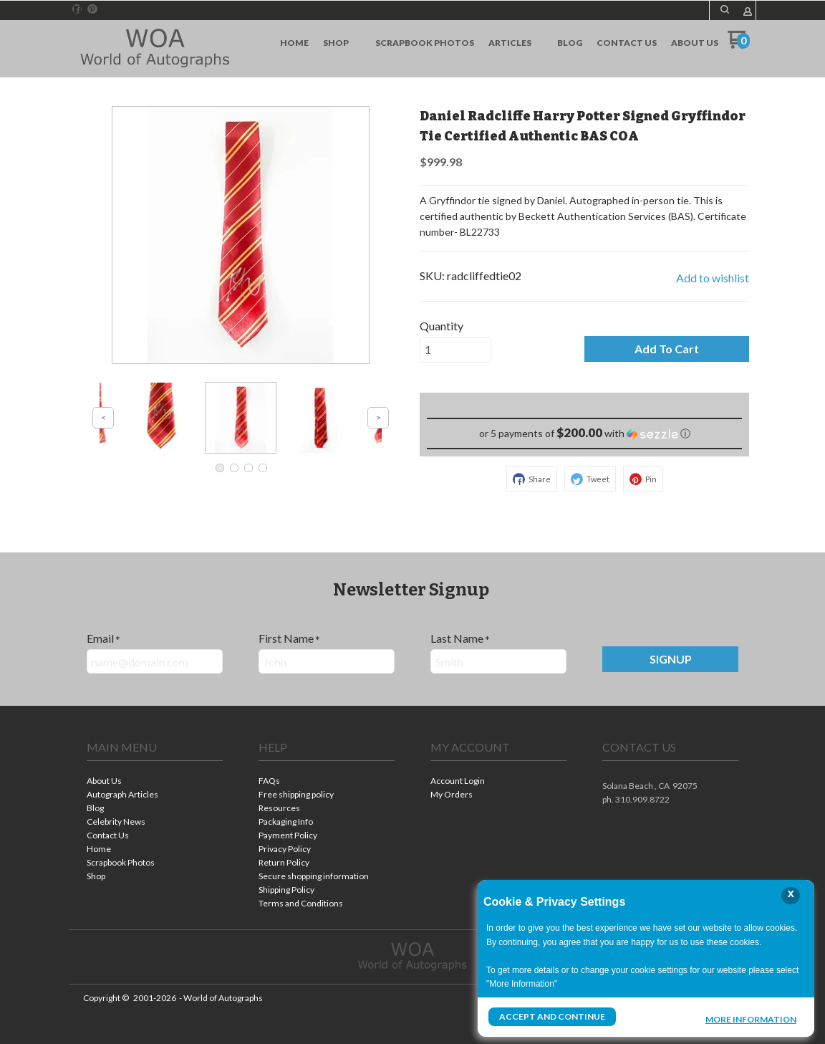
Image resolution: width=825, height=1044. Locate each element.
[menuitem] (294, 43)
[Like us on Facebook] (77, 9)
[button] (725, 9)
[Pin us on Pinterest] (92, 9)
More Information (750, 1018)
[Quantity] (455, 350)
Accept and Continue (552, 1016)
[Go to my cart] (739, 45)
